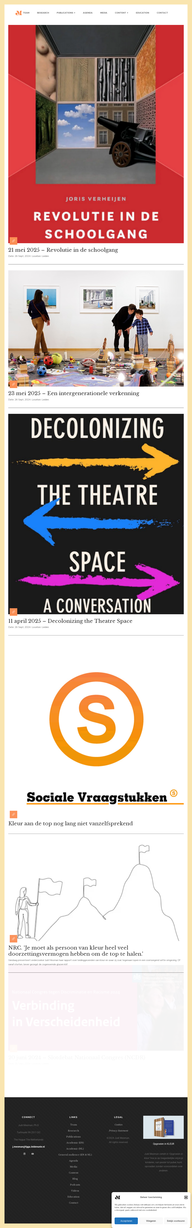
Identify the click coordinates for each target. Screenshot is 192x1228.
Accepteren (126, 1220)
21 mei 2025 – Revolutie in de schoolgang (63, 249)
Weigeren (151, 1220)
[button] (186, 1197)
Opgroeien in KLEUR (163, 1143)
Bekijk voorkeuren (176, 1220)
